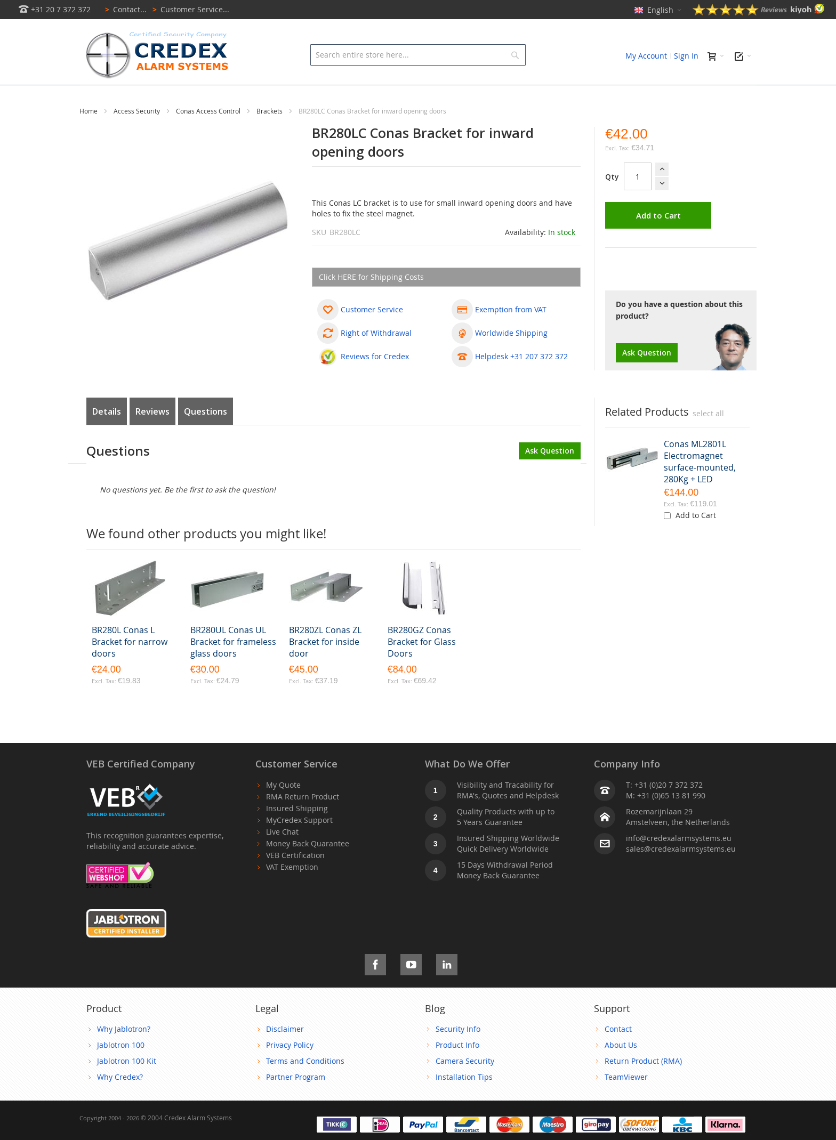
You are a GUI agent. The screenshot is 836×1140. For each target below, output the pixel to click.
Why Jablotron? (123, 1053)
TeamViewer (626, 1101)
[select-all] (708, 437)
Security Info (458, 1053)
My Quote (283, 809)
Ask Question (646, 376)
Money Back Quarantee (307, 867)
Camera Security (465, 1085)
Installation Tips (464, 1101)
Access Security (138, 135)
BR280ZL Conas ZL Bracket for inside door (325, 665)
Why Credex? (120, 1101)
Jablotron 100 (120, 1069)
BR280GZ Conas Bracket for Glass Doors (422, 665)
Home (89, 135)
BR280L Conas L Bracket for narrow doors (129, 665)
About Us (621, 1069)
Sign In (686, 56)
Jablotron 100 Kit (126, 1085)
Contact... (124, 9)
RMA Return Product (302, 820)
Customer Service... (189, 9)
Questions (205, 435)
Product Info (457, 1069)
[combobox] (417, 55)
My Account (646, 56)
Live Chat (282, 856)
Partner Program (295, 1101)
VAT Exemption (292, 891)
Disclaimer (285, 1053)
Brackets (270, 135)
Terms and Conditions (305, 1085)
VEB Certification (295, 879)
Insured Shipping (297, 832)
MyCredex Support (299, 844)
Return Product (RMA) (643, 1085)
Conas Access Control (209, 135)
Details (106, 435)
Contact (618, 1053)
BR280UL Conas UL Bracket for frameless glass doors (233, 665)
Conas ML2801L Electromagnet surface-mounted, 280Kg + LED (700, 485)
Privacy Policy (290, 1069)
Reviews (152, 435)
